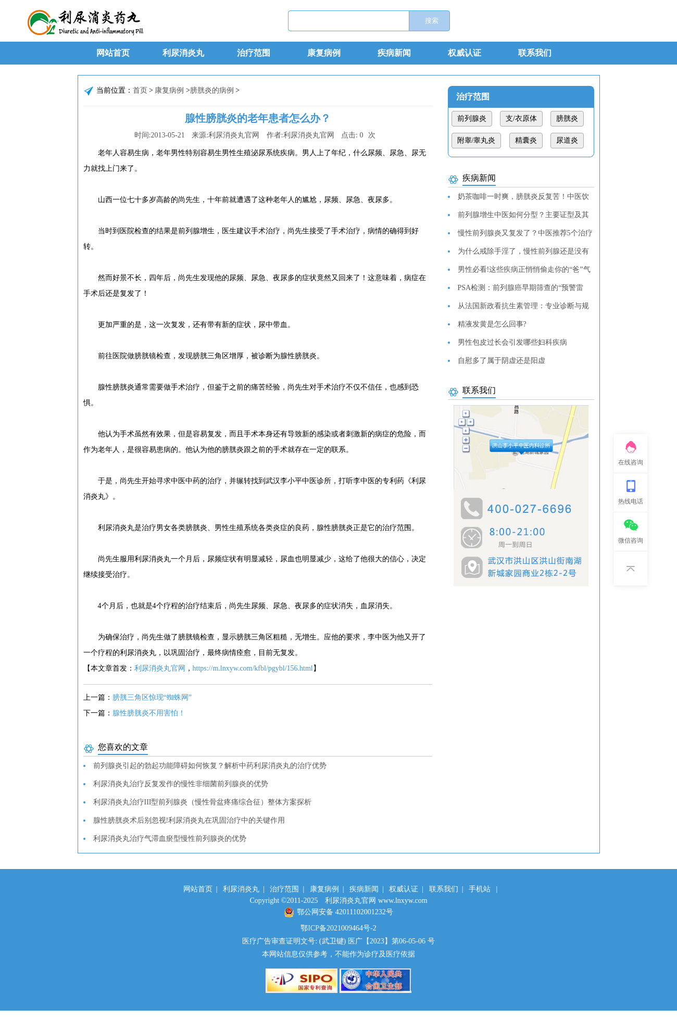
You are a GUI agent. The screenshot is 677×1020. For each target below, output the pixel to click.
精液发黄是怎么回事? (492, 324)
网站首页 (113, 52)
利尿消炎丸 (183, 52)
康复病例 (324, 52)
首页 (140, 90)
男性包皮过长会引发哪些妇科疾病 (512, 342)
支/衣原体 (521, 118)
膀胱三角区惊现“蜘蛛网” (152, 697)
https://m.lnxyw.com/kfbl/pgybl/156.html (253, 668)
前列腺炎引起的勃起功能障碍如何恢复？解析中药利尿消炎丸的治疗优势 (210, 766)
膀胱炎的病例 (212, 90)
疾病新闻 (394, 52)
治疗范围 (253, 52)
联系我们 (534, 52)
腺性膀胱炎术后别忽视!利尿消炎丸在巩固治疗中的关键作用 (189, 820)
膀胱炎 (567, 118)
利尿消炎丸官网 (159, 668)
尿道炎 (567, 140)
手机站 (480, 889)
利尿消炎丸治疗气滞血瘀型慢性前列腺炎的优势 (169, 838)
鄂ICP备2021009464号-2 (338, 928)
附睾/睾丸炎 (476, 140)
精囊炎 (526, 140)
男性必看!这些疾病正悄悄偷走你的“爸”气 (524, 269)
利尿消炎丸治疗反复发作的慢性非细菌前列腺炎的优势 (180, 784)
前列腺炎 (471, 118)
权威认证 (464, 52)
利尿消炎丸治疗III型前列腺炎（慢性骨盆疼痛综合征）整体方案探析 (202, 802)
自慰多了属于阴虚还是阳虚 (501, 360)
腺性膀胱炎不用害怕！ (148, 713)
